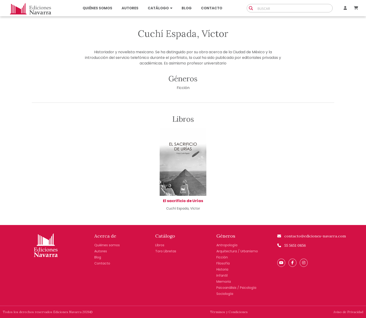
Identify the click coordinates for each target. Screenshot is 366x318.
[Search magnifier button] (251, 8)
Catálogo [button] (160, 8)
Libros (159, 245)
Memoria (223, 281)
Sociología (224, 293)
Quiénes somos (97, 8)
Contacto (211, 8)
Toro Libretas (165, 251)
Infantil (222, 275)
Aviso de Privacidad (348, 312)
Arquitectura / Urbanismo (237, 251)
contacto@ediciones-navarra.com (311, 236)
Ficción (183, 87)
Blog (187, 8)
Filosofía (223, 263)
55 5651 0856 (291, 245)
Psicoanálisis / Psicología (236, 287)
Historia (222, 269)
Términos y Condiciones (229, 312)
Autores (130, 8)
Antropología (226, 245)
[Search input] (293, 8)
